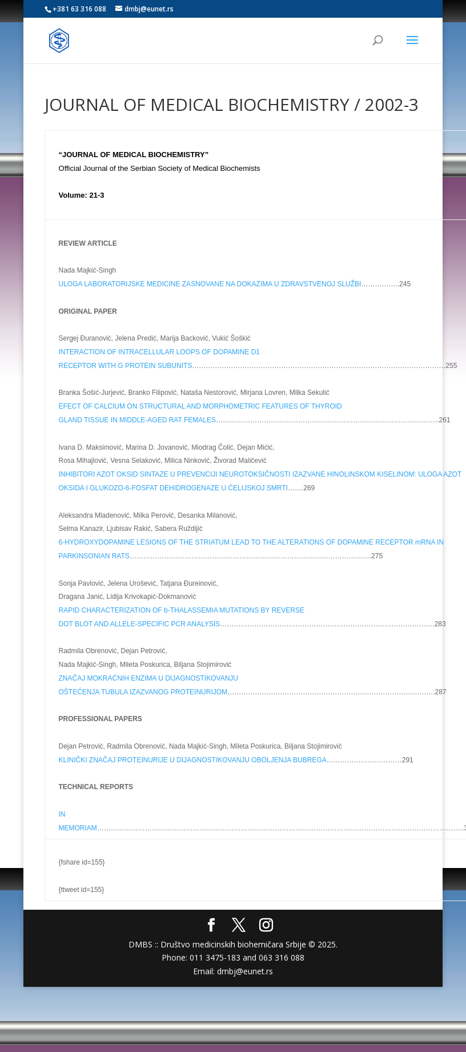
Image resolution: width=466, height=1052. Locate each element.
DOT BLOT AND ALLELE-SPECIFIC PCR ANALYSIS (139, 624)
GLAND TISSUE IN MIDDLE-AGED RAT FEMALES (137, 420)
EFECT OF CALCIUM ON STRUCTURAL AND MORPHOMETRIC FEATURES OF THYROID (200, 406)
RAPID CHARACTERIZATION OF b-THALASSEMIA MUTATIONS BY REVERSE (182, 610)
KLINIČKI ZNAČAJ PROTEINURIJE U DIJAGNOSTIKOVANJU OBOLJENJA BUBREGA (193, 760)
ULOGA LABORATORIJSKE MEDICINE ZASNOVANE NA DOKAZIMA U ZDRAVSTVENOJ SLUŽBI (210, 284)
